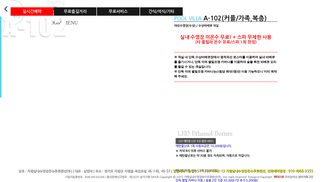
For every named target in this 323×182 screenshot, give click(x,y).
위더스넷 (279, 176)
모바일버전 (290, 176)
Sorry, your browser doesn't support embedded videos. (226, 114)
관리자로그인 (305, 176)
